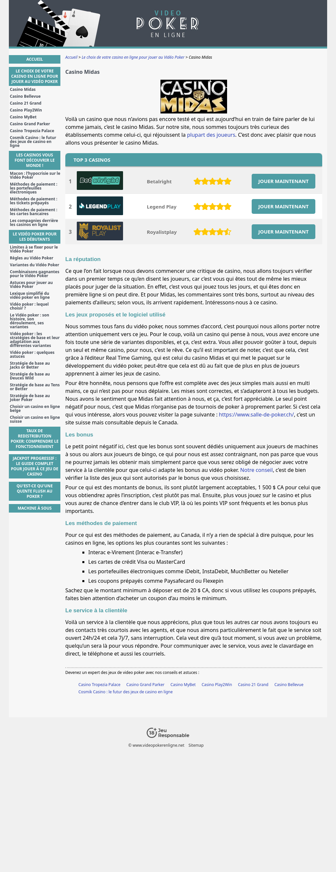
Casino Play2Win (216, 684)
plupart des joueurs (211, 134)
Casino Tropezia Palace (99, 684)
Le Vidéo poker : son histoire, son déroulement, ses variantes (29, 321)
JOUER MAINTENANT (283, 181)
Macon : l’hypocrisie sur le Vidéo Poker (35, 175)
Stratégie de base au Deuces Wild (30, 376)
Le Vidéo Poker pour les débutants (35, 236)
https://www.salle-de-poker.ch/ (256, 414)
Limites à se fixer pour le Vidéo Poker (34, 249)
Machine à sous (35, 508)
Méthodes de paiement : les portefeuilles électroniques (33, 188)
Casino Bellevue (289, 684)
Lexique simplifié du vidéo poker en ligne (30, 295)
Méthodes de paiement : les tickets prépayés (33, 201)
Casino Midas (23, 89)
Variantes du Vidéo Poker (34, 265)
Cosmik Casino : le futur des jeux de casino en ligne (125, 692)
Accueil (34, 59)
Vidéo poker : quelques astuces (32, 354)
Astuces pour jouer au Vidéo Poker (31, 285)
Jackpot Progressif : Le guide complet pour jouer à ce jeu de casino (34, 466)
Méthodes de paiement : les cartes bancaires (33, 212)
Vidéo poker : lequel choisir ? (29, 306)
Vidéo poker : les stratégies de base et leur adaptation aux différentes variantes (35, 340)
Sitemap (195, 745)
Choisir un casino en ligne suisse (35, 419)
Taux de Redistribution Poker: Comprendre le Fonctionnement (35, 438)
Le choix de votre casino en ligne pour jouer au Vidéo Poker (34, 76)
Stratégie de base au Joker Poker (30, 398)
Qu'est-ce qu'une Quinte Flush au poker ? (34, 491)
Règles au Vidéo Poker (31, 258)
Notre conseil (256, 470)
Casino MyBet (183, 684)
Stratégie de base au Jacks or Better (30, 365)
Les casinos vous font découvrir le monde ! (34, 160)
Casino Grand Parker (145, 684)
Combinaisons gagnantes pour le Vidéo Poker (34, 274)
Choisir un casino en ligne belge (35, 409)
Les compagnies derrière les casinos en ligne (34, 223)
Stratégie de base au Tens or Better (35, 387)
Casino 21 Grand (253, 684)
